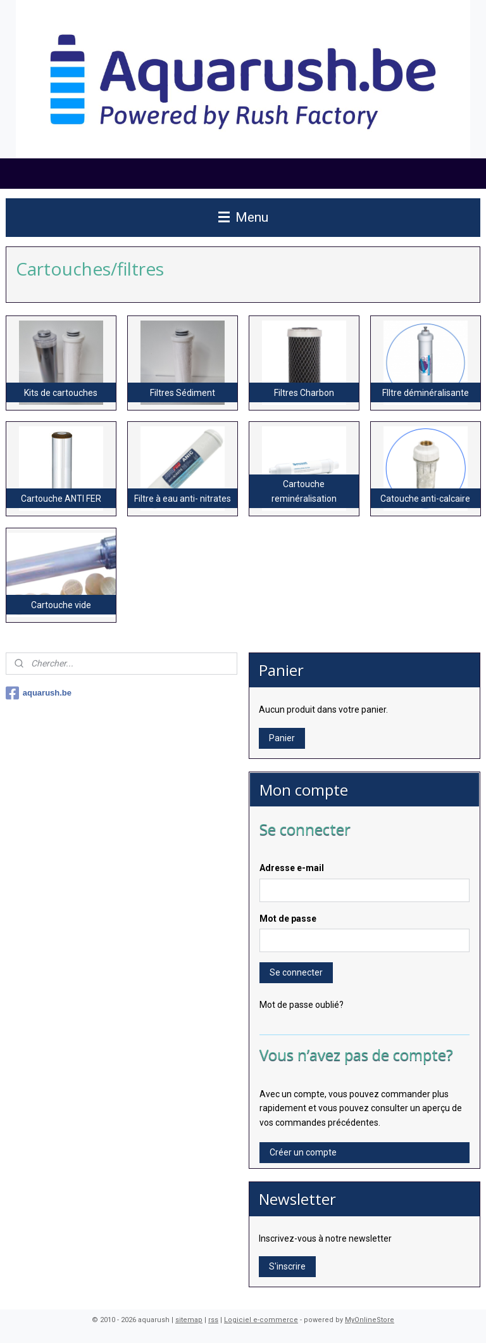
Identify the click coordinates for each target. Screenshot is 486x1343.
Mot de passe (287, 918)
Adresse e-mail (291, 868)
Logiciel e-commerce (261, 1320)
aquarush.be (39, 693)
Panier (282, 738)
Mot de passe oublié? (301, 1005)
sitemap (188, 1320)
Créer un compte (303, 1152)
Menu (243, 217)
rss (213, 1320)
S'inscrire (287, 1266)
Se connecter (296, 972)
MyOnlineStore (369, 1320)
